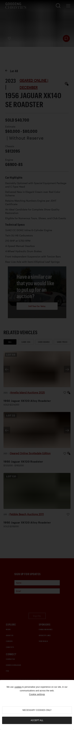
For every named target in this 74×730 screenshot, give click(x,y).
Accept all (37, 720)
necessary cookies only (37, 710)
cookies (18, 687)
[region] (37, 705)
